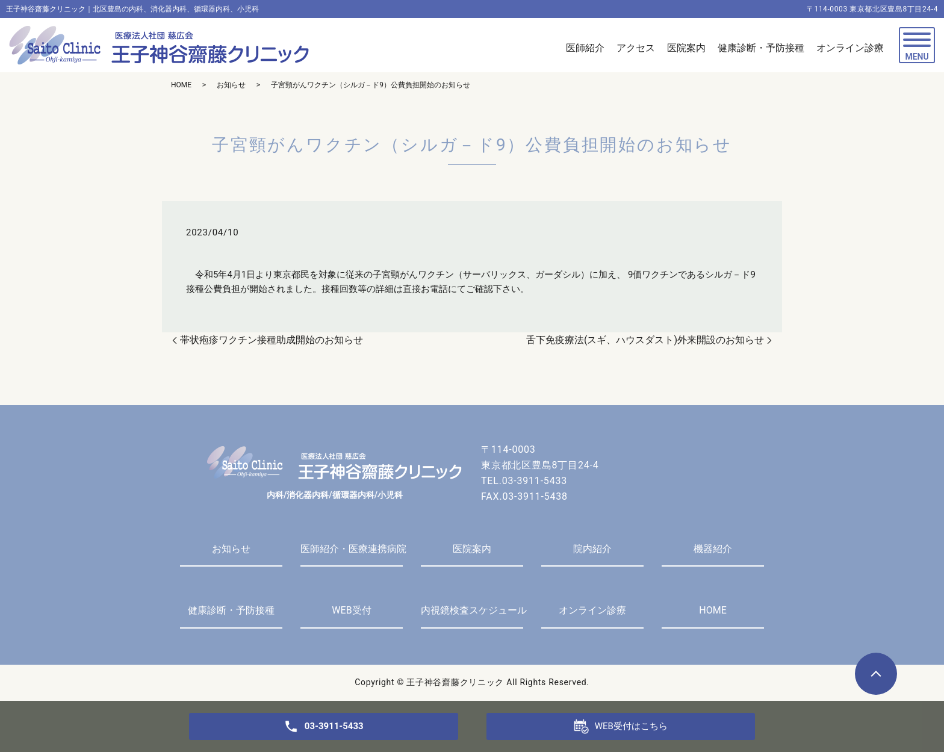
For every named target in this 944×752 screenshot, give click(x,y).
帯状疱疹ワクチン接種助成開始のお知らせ (271, 340)
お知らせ (231, 85)
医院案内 (472, 549)
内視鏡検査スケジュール (472, 610)
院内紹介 (592, 549)
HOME (181, 85)
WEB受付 (351, 610)
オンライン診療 (592, 610)
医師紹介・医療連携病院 (351, 549)
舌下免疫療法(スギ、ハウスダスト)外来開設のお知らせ (645, 340)
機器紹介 (713, 549)
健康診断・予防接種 (231, 610)
